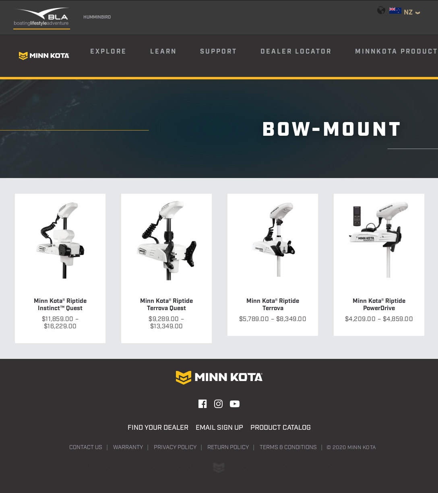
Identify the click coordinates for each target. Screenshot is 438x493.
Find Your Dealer (158, 427)
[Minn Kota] (44, 56)
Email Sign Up (219, 427)
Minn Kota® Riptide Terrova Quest (166, 305)
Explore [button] (108, 52)
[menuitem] (119, 56)
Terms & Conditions (288, 447)
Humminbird (97, 17)
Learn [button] (163, 52)
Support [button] (218, 52)
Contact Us (85, 447)
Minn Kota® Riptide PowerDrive (379, 305)
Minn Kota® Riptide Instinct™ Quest (60, 305)
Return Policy (228, 447)
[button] (60, 239)
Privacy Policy (175, 447)
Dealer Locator (296, 52)
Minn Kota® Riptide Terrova (272, 305)
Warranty (128, 447)
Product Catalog (280, 427)
